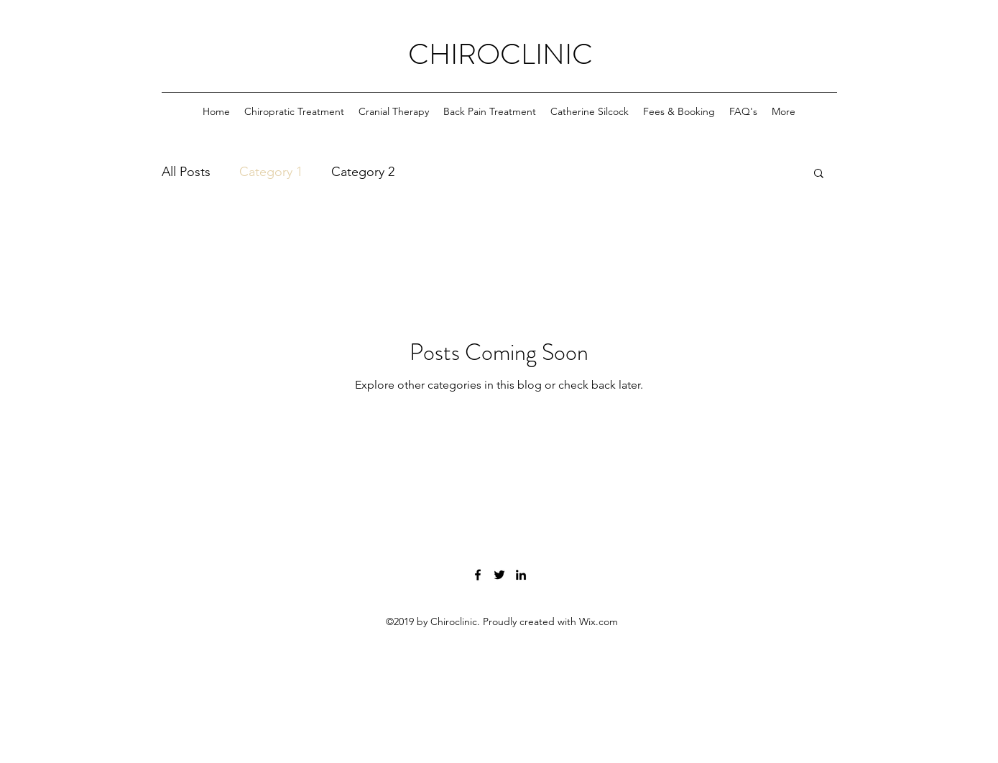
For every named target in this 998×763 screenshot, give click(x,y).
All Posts (186, 172)
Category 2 (362, 172)
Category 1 (270, 172)
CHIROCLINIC (500, 54)
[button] (819, 174)
